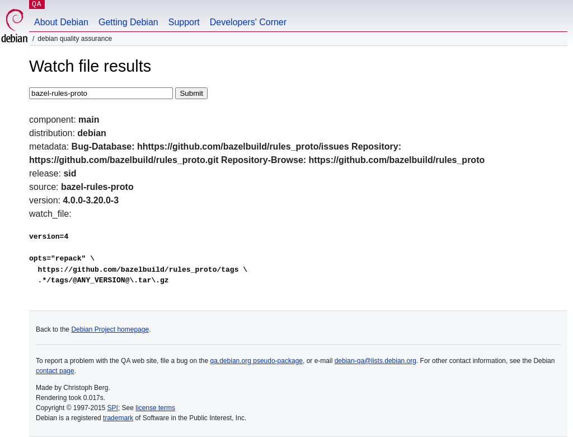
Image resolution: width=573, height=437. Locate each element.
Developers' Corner (248, 22)
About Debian (61, 22)
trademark (118, 418)
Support (184, 22)
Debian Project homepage (110, 329)
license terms (155, 408)
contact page (55, 371)
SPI (112, 408)
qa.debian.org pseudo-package (256, 361)
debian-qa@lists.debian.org (375, 361)
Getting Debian (128, 22)
